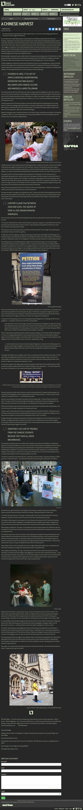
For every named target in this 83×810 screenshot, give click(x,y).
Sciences (43, 14)
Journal (6, 10)
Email (2, 768)
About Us (45, 10)
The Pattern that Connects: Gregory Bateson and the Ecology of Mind (72, 67)
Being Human (17, 14)
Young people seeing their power (72, 107)
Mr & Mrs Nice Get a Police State (71, 89)
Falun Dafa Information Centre (9, 738)
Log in (70, 808)
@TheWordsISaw (22, 725)
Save (3, 798)
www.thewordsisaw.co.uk (8, 725)
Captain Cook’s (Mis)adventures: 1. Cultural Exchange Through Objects (72, 49)
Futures (24, 14)
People (66, 808)
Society (25, 10)
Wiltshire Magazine (11, 721)
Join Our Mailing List (68, 10)
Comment (3, 774)
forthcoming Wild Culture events (72, 129)
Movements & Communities (31, 18)
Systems (52, 14)
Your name (4, 761)
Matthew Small (6, 28)
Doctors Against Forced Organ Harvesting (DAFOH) (14, 746)
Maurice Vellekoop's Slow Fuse (71, 41)
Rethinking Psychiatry (69, 63)
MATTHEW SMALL (5, 719)
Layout (3, 791)
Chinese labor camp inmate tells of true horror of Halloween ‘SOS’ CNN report (21, 741)
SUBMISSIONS (54, 10)
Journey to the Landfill (69, 64)
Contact (56, 808)
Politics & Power (51, 18)
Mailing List (61, 808)
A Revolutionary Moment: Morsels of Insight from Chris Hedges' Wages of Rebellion (72, 104)
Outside (34, 14)
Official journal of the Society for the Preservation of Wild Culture (17, 802)
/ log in (33, 10)
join (30, 10)
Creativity (6, 14)
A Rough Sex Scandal (69, 58)
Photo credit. (57, 609)
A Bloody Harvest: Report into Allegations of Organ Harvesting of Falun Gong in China (23, 733)
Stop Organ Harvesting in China (9, 749)
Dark (66, 5)
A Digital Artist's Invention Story (71, 46)
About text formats (54, 787)
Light (69, 5)
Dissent (11, 18)
